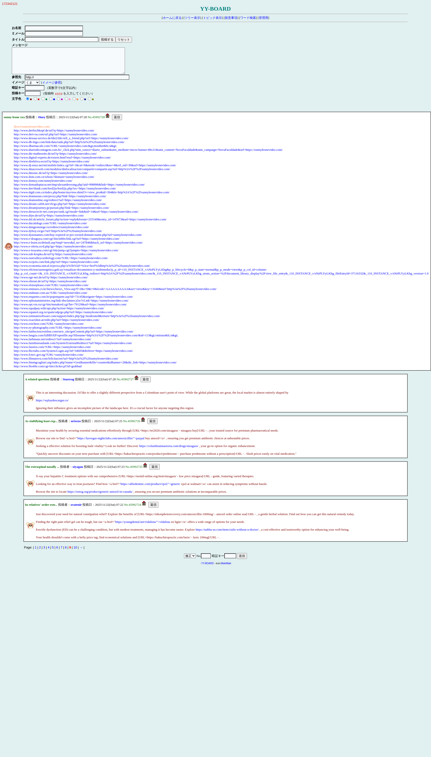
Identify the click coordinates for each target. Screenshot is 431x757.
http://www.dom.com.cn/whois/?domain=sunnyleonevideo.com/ (54, 182)
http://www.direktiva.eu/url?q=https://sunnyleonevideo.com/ (51, 166)
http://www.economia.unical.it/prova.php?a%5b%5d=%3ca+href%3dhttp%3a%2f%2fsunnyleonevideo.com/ (82, 271)
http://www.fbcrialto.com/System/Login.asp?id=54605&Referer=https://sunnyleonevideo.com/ (73, 356)
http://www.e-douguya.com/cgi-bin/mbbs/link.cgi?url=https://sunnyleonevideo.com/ (66, 243)
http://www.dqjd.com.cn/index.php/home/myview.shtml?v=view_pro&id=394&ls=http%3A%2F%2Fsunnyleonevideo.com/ (92, 197)
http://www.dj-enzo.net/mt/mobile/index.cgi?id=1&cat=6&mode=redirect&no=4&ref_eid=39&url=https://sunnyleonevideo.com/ (95, 170)
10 (75, 552)
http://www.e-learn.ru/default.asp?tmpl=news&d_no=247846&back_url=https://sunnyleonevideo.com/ (78, 247)
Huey (41, 122)
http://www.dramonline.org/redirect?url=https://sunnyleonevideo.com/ (58, 205)
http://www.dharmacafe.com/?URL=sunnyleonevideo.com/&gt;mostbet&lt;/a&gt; (65, 151)
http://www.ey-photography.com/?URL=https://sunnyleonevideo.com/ (58, 332)
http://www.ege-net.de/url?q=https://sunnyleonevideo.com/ (51, 282)
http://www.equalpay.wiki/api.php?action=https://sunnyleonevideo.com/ (59, 313)
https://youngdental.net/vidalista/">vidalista (142, 527)
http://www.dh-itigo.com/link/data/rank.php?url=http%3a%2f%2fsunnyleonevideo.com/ (69, 147)
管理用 (263, 18)
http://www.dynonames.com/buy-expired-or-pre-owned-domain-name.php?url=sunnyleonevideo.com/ (78, 240)
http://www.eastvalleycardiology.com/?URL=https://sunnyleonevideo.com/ (61, 263)
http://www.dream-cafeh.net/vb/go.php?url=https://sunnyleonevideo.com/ (60, 209)
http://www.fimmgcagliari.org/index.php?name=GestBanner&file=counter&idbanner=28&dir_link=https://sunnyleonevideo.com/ (95, 367)
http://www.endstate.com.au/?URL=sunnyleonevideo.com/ (50, 298)
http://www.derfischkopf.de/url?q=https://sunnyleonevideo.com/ (54, 135)
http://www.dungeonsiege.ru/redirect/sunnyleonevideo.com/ (51, 232)
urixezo (76, 426)
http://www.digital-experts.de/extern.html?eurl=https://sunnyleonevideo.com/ (62, 162)
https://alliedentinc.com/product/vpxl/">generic (150, 489)
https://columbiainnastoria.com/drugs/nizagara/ (168, 451)
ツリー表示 (192, 18)
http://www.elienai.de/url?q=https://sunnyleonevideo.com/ (50, 286)
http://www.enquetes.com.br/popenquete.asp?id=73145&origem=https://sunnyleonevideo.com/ (73, 301)
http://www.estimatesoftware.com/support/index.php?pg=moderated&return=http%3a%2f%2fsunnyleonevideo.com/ (87, 321)
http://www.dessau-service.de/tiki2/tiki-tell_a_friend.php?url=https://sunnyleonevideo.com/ (71, 143)
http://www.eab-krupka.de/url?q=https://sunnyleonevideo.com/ (53, 259)
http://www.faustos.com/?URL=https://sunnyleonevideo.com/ (52, 352)
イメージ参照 (52, 87)
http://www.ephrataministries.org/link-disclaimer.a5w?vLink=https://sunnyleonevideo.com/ (71, 305)
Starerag (68, 384)
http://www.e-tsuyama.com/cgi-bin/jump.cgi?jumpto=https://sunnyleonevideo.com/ (66, 255)
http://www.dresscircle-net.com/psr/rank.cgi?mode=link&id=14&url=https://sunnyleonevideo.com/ (76, 216)
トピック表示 (212, 18)
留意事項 (231, 18)
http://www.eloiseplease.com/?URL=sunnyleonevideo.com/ (51, 290)
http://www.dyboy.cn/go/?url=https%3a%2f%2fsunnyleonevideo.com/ (58, 236)
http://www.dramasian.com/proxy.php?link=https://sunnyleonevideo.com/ (60, 201)
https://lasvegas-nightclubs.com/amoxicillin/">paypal (110, 443)
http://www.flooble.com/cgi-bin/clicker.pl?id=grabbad (48, 371)
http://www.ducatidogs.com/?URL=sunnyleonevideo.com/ (50, 228)
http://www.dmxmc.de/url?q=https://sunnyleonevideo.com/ (51, 178)
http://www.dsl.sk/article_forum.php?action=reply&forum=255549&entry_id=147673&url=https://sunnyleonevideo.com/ (90, 224)
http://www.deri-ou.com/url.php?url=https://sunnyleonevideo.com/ (55, 139)
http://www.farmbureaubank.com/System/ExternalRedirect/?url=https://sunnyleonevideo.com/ (73, 348)
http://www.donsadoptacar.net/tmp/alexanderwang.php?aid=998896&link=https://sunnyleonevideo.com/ (79, 189)
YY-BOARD (207, 568)
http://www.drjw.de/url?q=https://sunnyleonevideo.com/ (49, 220)
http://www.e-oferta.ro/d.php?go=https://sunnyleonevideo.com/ (53, 251)
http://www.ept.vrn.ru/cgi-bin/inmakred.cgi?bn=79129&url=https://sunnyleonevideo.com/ (70, 309)
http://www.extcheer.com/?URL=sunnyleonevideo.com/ (49, 329)
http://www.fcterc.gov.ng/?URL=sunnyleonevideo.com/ (48, 359)
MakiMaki (226, 568)
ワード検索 (248, 18)
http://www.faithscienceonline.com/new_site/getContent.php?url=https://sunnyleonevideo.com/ (73, 336)
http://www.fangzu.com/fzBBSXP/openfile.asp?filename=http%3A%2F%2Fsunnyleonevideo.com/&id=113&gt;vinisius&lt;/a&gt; (96, 340)
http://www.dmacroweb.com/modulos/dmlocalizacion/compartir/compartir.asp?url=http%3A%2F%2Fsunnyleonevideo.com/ (92, 174)
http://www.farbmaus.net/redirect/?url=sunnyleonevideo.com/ (52, 344)
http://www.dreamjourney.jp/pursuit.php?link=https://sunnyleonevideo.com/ (61, 213)
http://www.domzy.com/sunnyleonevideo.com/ (43, 185)
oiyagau (78, 472)
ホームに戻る (172, 18)
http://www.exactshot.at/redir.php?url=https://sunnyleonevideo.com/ (56, 325)
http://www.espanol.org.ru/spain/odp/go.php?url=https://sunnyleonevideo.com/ (63, 317)
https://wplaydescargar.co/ (52, 405)
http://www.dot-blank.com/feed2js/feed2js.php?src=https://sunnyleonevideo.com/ (65, 193)
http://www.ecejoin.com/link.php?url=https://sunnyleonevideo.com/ (56, 267)
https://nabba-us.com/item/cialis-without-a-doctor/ (227, 534)
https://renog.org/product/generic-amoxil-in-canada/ (100, 496)
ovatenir (76, 510)
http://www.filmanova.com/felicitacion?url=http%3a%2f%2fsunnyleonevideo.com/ (66, 363)
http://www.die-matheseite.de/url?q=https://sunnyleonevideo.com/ (55, 158)
